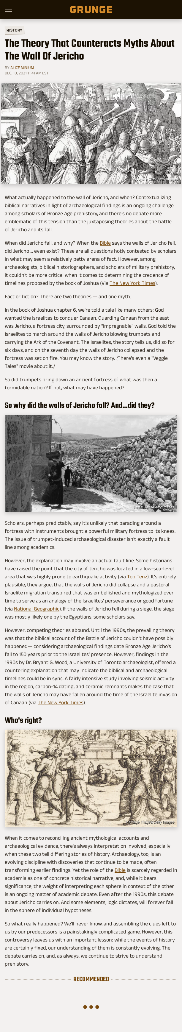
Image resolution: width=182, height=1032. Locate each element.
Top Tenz (137, 577)
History (14, 29)
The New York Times (132, 283)
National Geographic (36, 609)
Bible (105, 243)
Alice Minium (22, 67)
